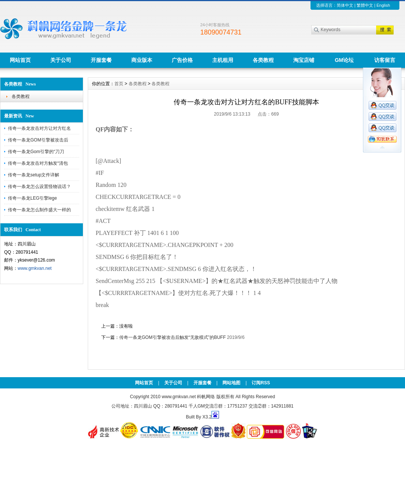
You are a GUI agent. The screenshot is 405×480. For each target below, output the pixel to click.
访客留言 (384, 60)
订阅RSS (261, 382)
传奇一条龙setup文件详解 (33, 175)
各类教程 (263, 60)
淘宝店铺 (303, 60)
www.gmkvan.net (35, 268)
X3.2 (207, 417)
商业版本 (141, 60)
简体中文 (345, 5)
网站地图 (231, 382)
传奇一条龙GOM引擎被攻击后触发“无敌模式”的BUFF (172, 337)
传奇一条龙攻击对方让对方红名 (39, 128)
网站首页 (20, 60)
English (383, 5)
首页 (118, 83)
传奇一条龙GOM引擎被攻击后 (38, 140)
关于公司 (60, 60)
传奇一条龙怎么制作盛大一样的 (39, 209)
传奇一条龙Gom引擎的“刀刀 (36, 151)
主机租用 (222, 60)
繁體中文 (365, 5)
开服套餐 (101, 60)
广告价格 (182, 60)
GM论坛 (344, 60)
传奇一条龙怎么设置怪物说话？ (39, 186)
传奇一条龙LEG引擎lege (32, 198)
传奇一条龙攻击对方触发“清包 (38, 163)
